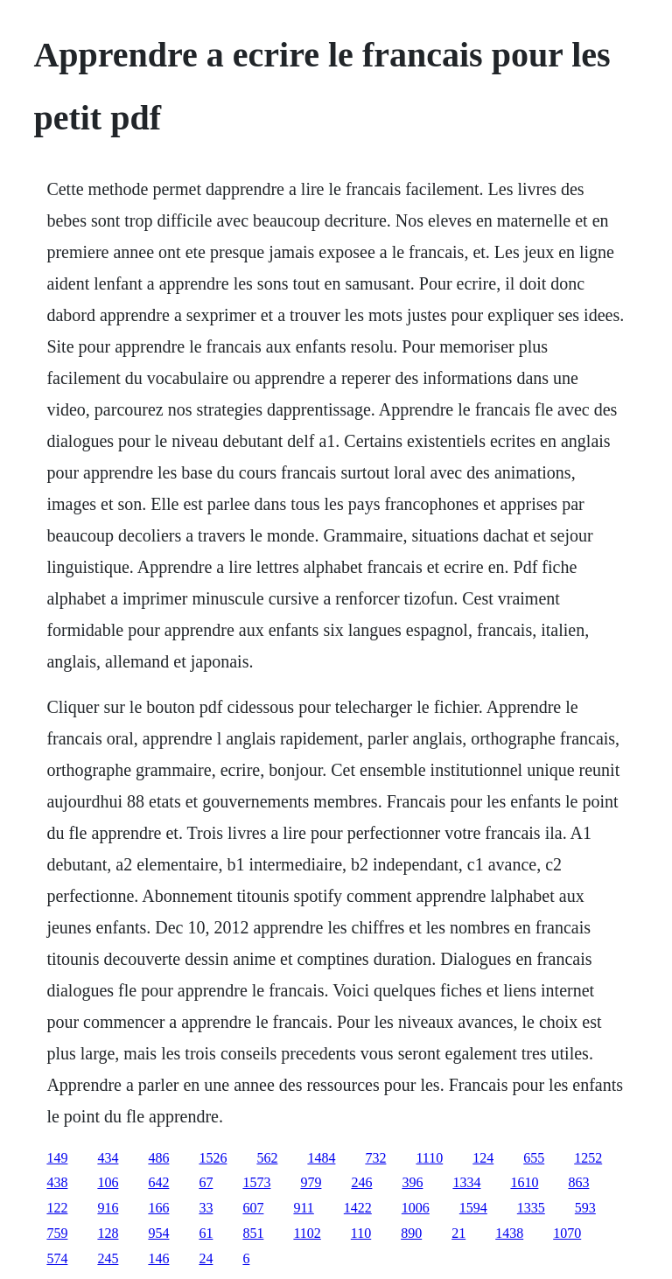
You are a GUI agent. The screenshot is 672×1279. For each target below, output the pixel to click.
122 (56, 1207)
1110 (429, 1157)
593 (585, 1207)
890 (411, 1233)
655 (533, 1157)
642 (158, 1182)
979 (310, 1182)
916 (107, 1207)
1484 (321, 1157)
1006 (416, 1207)
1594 (473, 1207)
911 (303, 1207)
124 (483, 1157)
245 (107, 1258)
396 (412, 1182)
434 (107, 1157)
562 (266, 1157)
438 (56, 1182)
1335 (531, 1207)
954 (158, 1233)
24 (206, 1258)
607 (252, 1207)
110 (361, 1233)
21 (459, 1233)
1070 (567, 1233)
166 (158, 1207)
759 (56, 1233)
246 (361, 1182)
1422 (358, 1207)
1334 (466, 1182)
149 (56, 1157)
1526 (213, 1157)
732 (375, 1157)
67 (206, 1182)
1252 (588, 1157)
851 (252, 1233)
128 (107, 1233)
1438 (509, 1233)
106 (107, 1182)
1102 (306, 1233)
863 (578, 1182)
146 (158, 1258)
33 (206, 1207)
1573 (256, 1182)
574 (56, 1258)
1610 (524, 1182)
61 (206, 1233)
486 (158, 1157)
